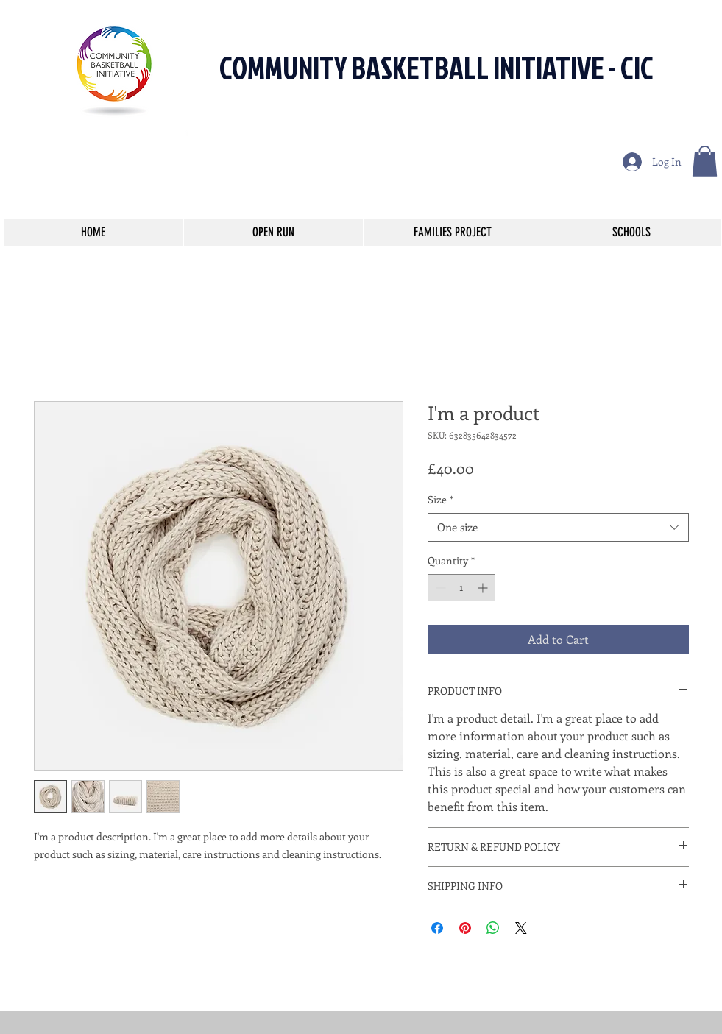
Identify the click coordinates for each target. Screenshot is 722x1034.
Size (440, 499)
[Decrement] (439, 588)
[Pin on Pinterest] (465, 928)
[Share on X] (521, 928)
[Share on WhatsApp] (493, 928)
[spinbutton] (461, 588)
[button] (705, 161)
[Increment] (484, 588)
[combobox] (558, 527)
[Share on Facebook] (437, 928)
